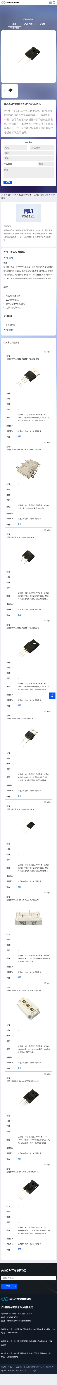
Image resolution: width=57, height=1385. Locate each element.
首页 (3, 206)
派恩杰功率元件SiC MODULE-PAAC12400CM (24, 461)
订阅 (8, 1297)
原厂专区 (12, 206)
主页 (12, 31)
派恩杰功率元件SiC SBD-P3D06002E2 (21, 548)
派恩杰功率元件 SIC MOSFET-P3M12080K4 (23, 1092)
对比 (47, 363)
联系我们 (12, 37)
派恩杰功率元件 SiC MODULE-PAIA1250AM (23, 911)
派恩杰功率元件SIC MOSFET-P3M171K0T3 (23, 370)
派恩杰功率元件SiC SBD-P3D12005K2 (21, 820)
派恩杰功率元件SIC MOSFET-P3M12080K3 (23, 639)
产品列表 (28, 31)
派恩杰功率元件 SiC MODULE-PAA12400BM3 (24, 1001)
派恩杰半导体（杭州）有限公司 (33, 206)
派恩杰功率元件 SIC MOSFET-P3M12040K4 (23, 1183)
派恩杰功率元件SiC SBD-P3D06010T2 (21, 729)
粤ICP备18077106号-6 (26, 1381)
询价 (8, 193)
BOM (45, 31)
